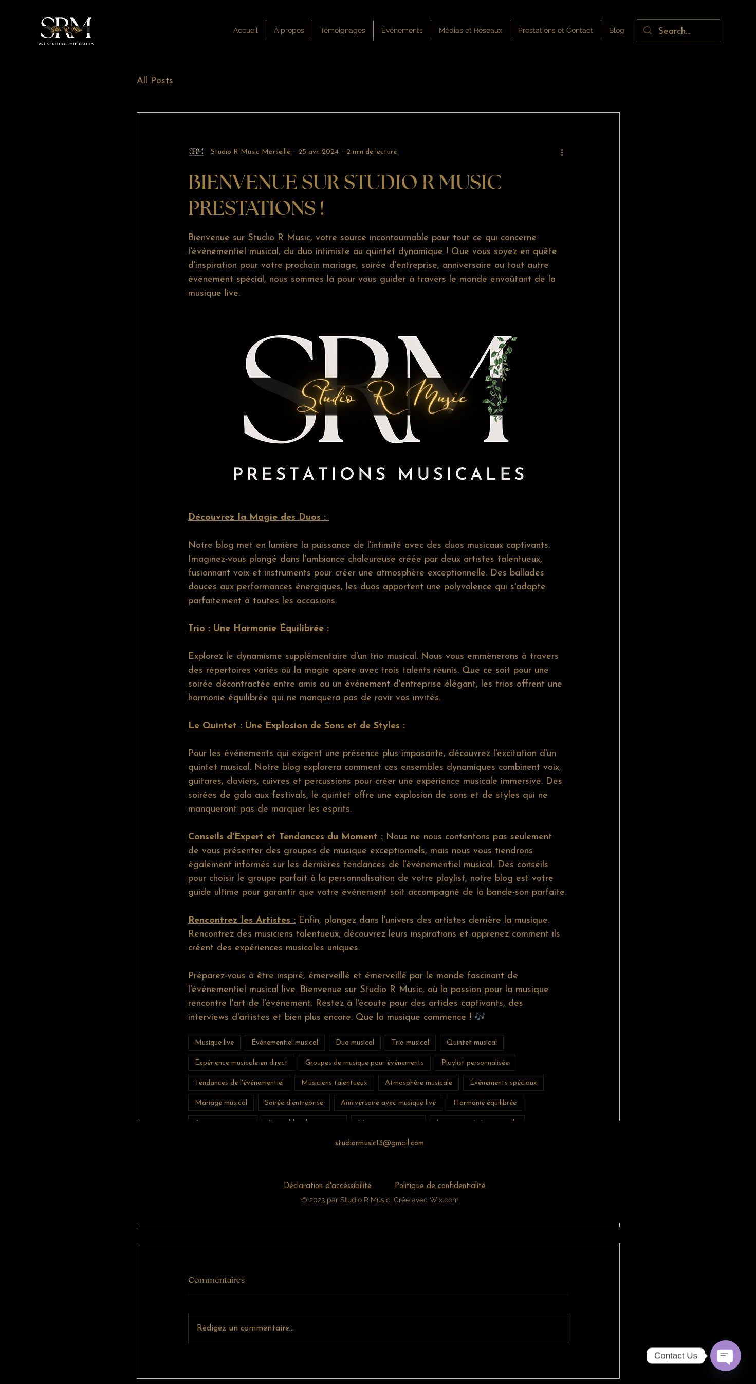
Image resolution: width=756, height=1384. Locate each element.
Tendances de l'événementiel (239, 1083)
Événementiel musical (284, 1043)
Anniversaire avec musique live (388, 1103)
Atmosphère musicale (418, 1083)
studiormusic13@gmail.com (379, 1143)
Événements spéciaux (503, 1083)
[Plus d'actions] (562, 152)
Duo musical (355, 1043)
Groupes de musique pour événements (364, 1063)
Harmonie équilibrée (485, 1103)
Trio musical (410, 1043)
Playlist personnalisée (475, 1063)
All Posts (155, 81)
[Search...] (678, 32)
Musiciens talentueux (334, 1083)
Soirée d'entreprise (294, 1103)
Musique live (214, 1043)
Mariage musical (221, 1103)
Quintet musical (472, 1043)
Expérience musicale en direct (241, 1063)
